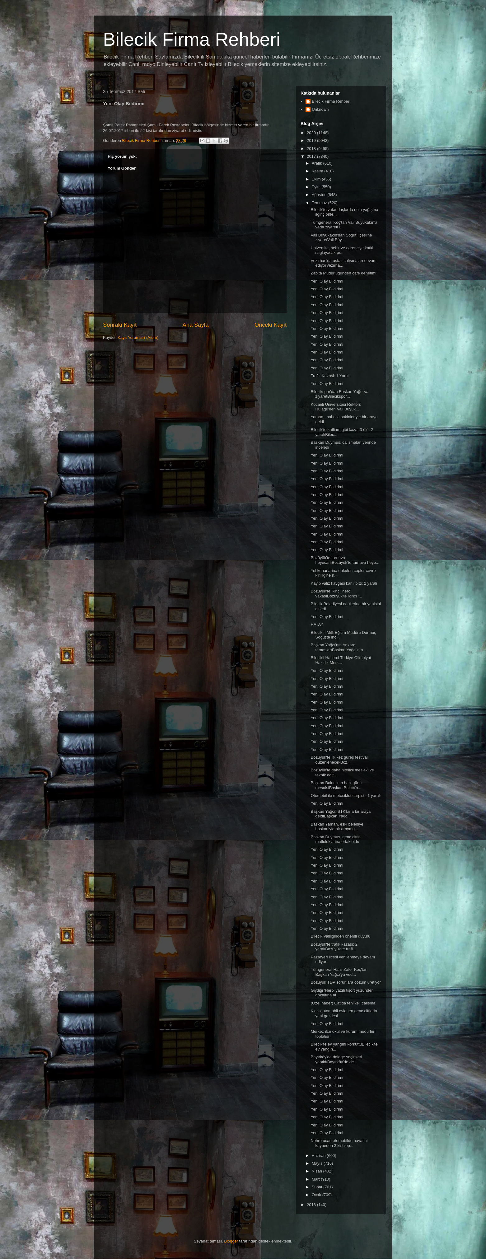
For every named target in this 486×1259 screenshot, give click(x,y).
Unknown (320, 109)
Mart (316, 1179)
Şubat (318, 1187)
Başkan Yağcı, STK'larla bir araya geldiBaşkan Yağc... (341, 814)
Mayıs (318, 1163)
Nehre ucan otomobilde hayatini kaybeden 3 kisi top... (339, 1143)
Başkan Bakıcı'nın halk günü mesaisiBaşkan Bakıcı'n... (336, 785)
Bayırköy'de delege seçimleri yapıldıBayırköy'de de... (336, 1059)
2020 (312, 132)
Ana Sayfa (196, 325)
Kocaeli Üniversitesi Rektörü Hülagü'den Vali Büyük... (336, 407)
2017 (312, 156)
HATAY (317, 624)
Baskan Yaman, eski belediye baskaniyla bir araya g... (337, 826)
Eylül (317, 187)
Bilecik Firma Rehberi (191, 39)
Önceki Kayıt (271, 325)
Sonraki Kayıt (120, 325)
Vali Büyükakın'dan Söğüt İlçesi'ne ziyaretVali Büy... (341, 237)
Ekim (317, 179)
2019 (312, 140)
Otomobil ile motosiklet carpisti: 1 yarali (346, 795)
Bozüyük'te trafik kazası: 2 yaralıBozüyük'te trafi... (334, 947)
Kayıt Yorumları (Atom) (138, 337)
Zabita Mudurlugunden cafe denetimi (343, 273)
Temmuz (320, 202)
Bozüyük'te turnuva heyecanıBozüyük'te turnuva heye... (345, 560)
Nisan (317, 1171)
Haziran (319, 1155)
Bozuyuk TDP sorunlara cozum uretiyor (346, 982)
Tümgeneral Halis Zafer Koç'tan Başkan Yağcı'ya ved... (339, 972)
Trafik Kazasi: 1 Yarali (330, 375)
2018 (312, 148)
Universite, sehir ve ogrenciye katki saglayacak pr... (342, 250)
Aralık (317, 163)
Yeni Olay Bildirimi (327, 281)
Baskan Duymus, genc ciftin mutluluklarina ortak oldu (335, 839)
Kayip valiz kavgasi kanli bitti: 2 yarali (344, 583)
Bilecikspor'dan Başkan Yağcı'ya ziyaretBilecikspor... (339, 394)
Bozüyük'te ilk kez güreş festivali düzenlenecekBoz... (339, 760)
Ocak (317, 1194)
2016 (312, 1204)
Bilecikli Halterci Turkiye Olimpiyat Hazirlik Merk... (341, 660)
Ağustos (320, 194)
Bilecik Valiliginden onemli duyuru (340, 936)
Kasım (318, 171)
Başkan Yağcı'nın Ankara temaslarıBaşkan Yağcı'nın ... (339, 647)
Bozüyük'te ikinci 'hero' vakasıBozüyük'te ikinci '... (336, 593)
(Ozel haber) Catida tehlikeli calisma (343, 1003)
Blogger (231, 1241)
